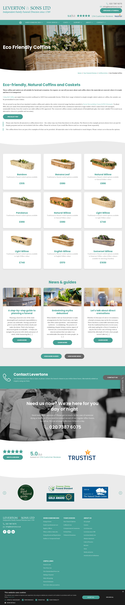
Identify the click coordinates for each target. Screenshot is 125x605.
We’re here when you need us (51, 585)
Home (79, 73)
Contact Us (112, 377)
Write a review (13, 457)
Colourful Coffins (8, 97)
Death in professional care (50, 525)
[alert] (62, 597)
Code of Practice (88, 542)
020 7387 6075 (115, 3)
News (85, 549)
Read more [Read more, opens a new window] (11, 597)
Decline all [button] (110, 597)
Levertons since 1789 (89, 532)
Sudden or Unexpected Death (51, 538)
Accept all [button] (91, 597)
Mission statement (89, 538)
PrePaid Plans (67, 532)
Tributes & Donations (70, 535)
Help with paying (48, 578)
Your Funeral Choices (90, 73)
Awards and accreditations (91, 555)
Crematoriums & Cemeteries (72, 528)
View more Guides (51, 356)
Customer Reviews (102, 16)
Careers (86, 525)
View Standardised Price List (51, 571)
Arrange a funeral (111, 11)
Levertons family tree (90, 535)
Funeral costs (47, 564)
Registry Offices (47, 528)
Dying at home (47, 521)
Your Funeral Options (70, 521)
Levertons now (88, 528)
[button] (34, 22)
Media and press (88, 552)
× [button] (123, 591)
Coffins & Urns (103, 73)
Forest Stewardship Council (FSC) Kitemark (98, 104)
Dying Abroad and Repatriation (52, 535)
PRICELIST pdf (13, 117)
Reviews (86, 545)
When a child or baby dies (50, 532)
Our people (87, 521)
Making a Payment (48, 575)
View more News (74, 356)
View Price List (47, 568)
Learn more (22, 340)
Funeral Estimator (48, 581)
